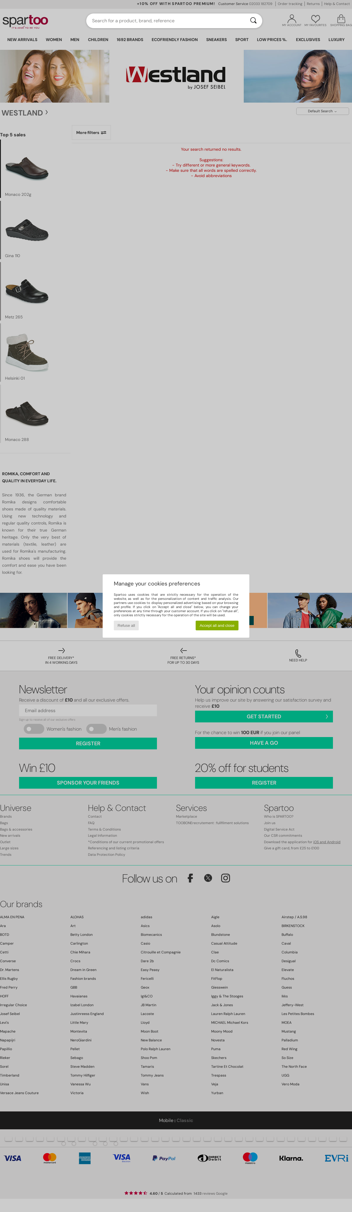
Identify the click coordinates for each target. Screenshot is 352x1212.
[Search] (253, 20)
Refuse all (126, 625)
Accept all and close (217, 625)
